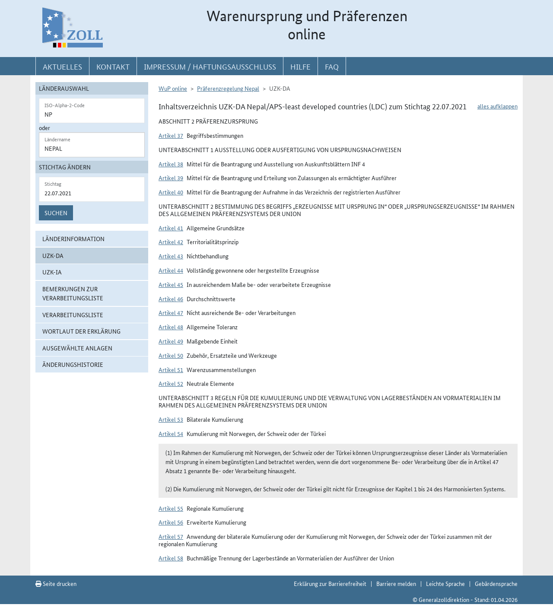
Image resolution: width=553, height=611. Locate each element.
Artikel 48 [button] (171, 326)
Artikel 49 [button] (171, 341)
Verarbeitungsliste (72, 314)
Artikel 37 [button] (171, 135)
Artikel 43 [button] (171, 255)
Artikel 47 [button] (171, 312)
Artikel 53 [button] (171, 419)
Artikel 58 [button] (171, 558)
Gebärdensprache (496, 583)
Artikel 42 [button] (171, 241)
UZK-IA (52, 271)
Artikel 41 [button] (171, 227)
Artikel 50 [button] (171, 355)
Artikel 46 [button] (171, 298)
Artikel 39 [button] (171, 177)
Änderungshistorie (72, 364)
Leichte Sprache (445, 583)
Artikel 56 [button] (171, 522)
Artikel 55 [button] (171, 508)
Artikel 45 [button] (171, 284)
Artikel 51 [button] (171, 369)
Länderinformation (73, 238)
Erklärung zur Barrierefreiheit (330, 583)
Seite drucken (55, 583)
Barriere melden (396, 583)
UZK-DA (53, 255)
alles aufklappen (497, 106)
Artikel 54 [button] (171, 433)
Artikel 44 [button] (171, 270)
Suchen (55, 212)
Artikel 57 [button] (171, 536)
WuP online (173, 88)
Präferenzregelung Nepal (228, 88)
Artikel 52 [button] (171, 383)
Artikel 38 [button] (171, 163)
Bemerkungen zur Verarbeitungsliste (72, 293)
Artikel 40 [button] (171, 192)
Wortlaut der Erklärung (81, 331)
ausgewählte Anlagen (77, 348)
